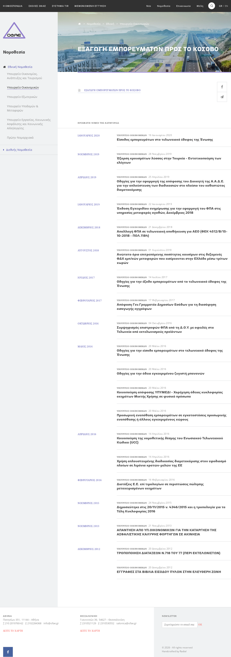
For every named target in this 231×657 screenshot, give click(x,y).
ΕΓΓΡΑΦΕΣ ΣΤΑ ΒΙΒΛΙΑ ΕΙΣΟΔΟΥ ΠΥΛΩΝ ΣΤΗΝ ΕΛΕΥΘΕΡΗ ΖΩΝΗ (169, 572)
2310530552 (107, 623)
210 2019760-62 (14, 623)
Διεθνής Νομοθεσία (19, 150)
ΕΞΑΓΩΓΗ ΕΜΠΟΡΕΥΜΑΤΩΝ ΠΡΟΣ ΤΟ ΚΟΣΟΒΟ (109, 90)
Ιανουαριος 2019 (89, 204)
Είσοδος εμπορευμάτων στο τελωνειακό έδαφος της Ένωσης (165, 139)
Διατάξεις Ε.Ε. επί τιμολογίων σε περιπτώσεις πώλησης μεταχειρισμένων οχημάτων (160, 486)
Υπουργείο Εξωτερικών (22, 97)
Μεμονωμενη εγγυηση (90, 5)
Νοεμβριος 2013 (88, 526)
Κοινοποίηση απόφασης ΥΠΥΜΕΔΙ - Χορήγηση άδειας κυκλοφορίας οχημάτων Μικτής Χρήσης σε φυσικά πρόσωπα (170, 394)
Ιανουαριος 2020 (89, 135)
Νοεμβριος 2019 (88, 154)
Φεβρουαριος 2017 (90, 300)
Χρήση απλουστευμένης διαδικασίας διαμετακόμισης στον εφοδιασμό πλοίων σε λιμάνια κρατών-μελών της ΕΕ (171, 463)
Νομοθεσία (163, 5)
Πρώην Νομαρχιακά (20, 137)
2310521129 (89, 623)
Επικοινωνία (183, 5)
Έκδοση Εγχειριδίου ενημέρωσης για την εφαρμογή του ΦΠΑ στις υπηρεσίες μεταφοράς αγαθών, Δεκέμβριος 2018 (169, 210)
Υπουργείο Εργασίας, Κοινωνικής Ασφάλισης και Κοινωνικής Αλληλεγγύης (29, 124)
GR (220, 5)
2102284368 (34, 623)
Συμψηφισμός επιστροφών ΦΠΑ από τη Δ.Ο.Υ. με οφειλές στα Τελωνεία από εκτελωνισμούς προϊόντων (165, 329)
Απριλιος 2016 (87, 434)
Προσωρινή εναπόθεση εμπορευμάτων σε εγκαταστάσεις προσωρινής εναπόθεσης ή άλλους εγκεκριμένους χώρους (171, 417)
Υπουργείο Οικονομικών (23, 87)
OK (200, 624)
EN (226, 5)
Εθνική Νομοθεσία (20, 67)
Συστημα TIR (60, 5)
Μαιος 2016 (85, 346)
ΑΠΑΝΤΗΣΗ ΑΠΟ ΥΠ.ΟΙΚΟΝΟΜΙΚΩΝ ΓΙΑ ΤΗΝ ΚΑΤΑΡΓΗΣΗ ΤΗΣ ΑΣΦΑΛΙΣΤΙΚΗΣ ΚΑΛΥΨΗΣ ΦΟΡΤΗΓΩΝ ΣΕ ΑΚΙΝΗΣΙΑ (166, 532)
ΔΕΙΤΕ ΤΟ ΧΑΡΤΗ (13, 630)
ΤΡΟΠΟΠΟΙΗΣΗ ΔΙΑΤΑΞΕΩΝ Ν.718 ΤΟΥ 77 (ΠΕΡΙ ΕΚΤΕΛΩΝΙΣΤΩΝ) (168, 553)
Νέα (148, 5)
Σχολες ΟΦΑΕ (37, 5)
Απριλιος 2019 (87, 177)
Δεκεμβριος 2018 (89, 227)
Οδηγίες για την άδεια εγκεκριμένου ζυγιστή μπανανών (160, 373)
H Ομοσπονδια (13, 5)
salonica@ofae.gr (126, 623)
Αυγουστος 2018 (88, 250)
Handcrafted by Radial (174, 651)
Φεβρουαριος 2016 (90, 480)
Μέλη (200, 5)
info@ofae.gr (51, 623)
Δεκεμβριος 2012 (89, 549)
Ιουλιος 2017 (86, 277)
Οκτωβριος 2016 (88, 323)
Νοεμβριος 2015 (88, 503)
